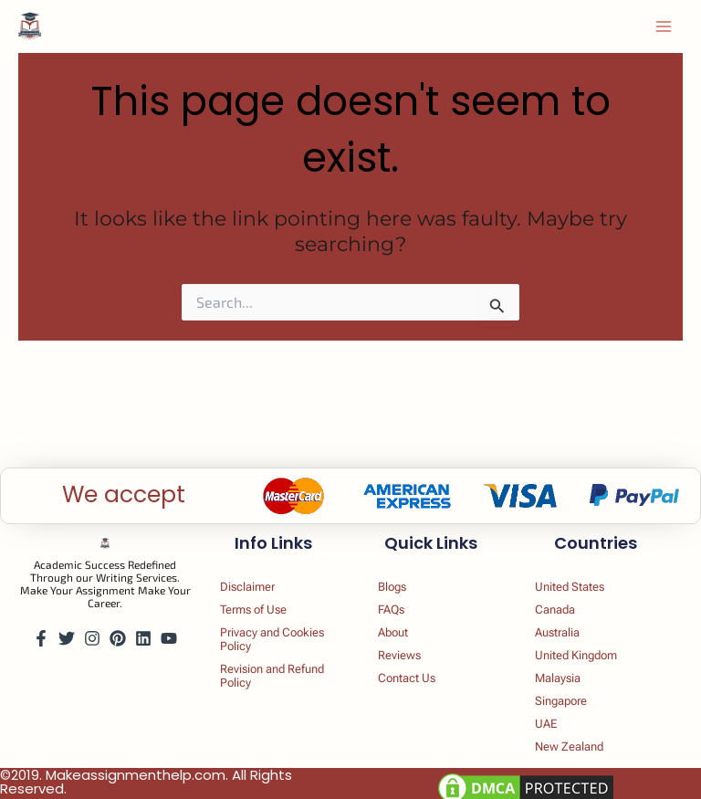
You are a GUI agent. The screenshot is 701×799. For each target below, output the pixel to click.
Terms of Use (268, 591)
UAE (557, 719)
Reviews (410, 643)
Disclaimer (260, 566)
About (404, 617)
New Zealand (584, 745)
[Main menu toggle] (663, 28)
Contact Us (420, 668)
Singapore (575, 694)
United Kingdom (593, 643)
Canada (567, 591)
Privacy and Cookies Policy (273, 625)
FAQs (401, 591)
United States (585, 566)
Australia (570, 617)
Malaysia (571, 668)
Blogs (403, 566)
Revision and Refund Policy (269, 667)
